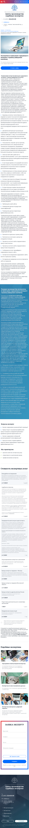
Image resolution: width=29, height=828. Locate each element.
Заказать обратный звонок (21, 1)
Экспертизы (8, 30)
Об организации (8, 808)
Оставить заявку (14, 68)
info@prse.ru (6, 22)
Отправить (14, 761)
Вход (8, 821)
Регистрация (21, 821)
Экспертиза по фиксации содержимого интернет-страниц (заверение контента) (13, 33)
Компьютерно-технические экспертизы (9, 31)
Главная (2, 30)
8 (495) (10, 19)
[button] (1, 1)
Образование (7, 813)
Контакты (6, 816)
